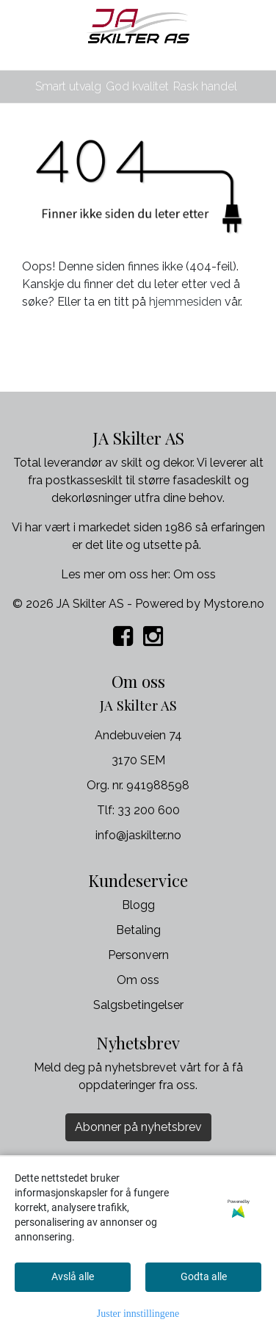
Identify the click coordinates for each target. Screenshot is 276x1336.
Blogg (138, 905)
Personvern (138, 955)
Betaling (138, 930)
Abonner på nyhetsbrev (138, 1127)
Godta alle (204, 1276)
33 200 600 (148, 810)
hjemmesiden (185, 302)
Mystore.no (233, 604)
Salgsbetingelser (138, 1005)
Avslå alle (72, 1276)
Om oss (194, 574)
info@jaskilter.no (138, 835)
